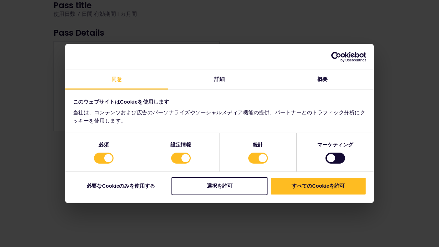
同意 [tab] (116, 79)
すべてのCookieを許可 (318, 186)
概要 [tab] (322, 79)
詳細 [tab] (219, 79)
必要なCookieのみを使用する (120, 186)
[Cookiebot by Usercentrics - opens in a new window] (336, 56)
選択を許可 (220, 186)
